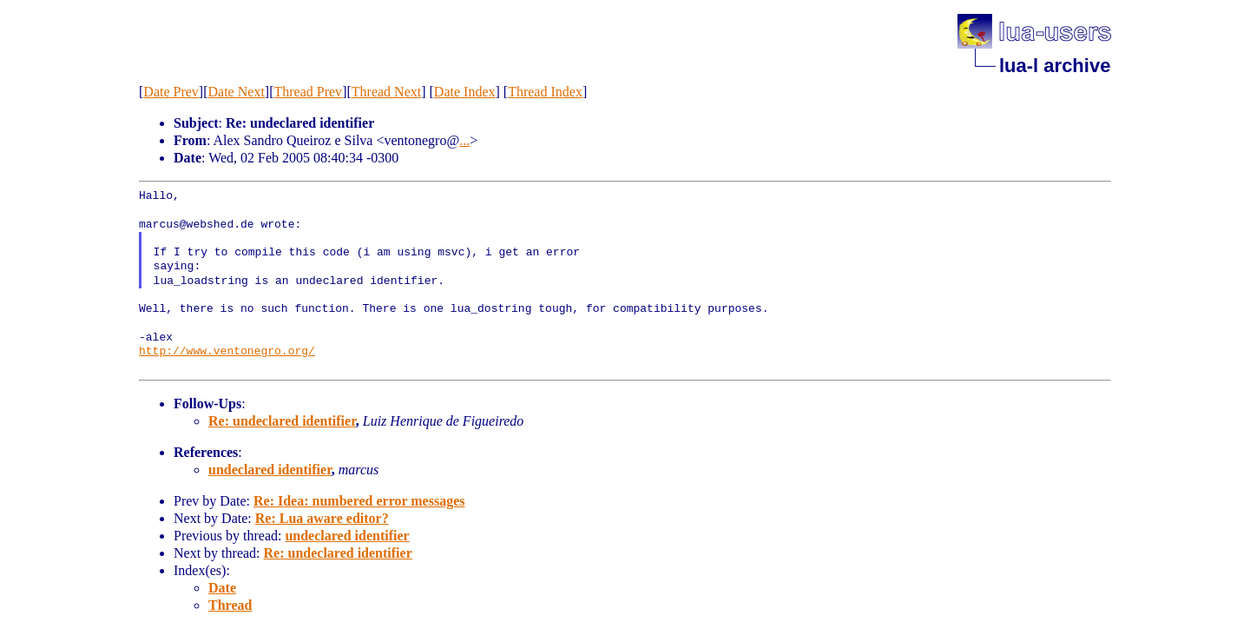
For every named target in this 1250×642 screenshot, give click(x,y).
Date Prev (171, 91)
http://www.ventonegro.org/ (227, 352)
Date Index (465, 91)
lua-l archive (1054, 65)
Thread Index (545, 91)
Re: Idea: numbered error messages (359, 500)
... (464, 140)
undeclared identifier (270, 469)
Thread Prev (307, 91)
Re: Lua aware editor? (322, 518)
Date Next (236, 91)
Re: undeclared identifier (282, 421)
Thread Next (386, 91)
